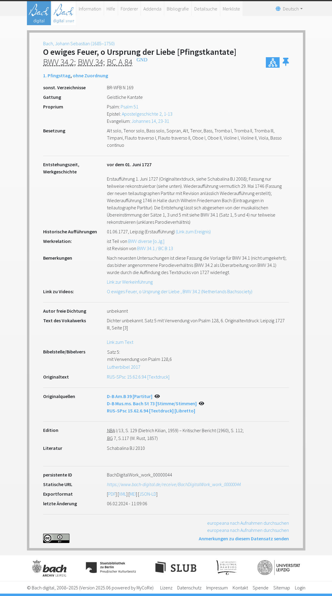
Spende (261, 588)
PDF (112, 494)
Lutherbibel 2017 (123, 367)
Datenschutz (189, 588)
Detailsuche (205, 9)
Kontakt (240, 588)
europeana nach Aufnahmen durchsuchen (248, 523)
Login (300, 588)
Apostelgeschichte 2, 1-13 (147, 114)
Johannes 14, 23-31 (150, 121)
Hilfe (111, 9)
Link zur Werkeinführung (130, 282)
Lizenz (166, 588)
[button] (286, 62)
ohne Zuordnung (90, 75)
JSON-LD (147, 494)
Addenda (152, 9)
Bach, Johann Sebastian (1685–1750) (79, 43)
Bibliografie (178, 9)
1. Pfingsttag (56, 75)
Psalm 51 (129, 107)
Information (90, 9)
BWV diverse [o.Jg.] (146, 241)
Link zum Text (120, 342)
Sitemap (281, 588)
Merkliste (231, 9)
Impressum (217, 588)
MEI (133, 494)
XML (122, 494)
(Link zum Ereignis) (193, 232)
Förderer (129, 9)
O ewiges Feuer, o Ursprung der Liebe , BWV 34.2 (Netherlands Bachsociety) (179, 291)
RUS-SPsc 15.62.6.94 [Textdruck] (138, 377)
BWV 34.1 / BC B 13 (155, 248)
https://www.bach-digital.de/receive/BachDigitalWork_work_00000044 (174, 484)
